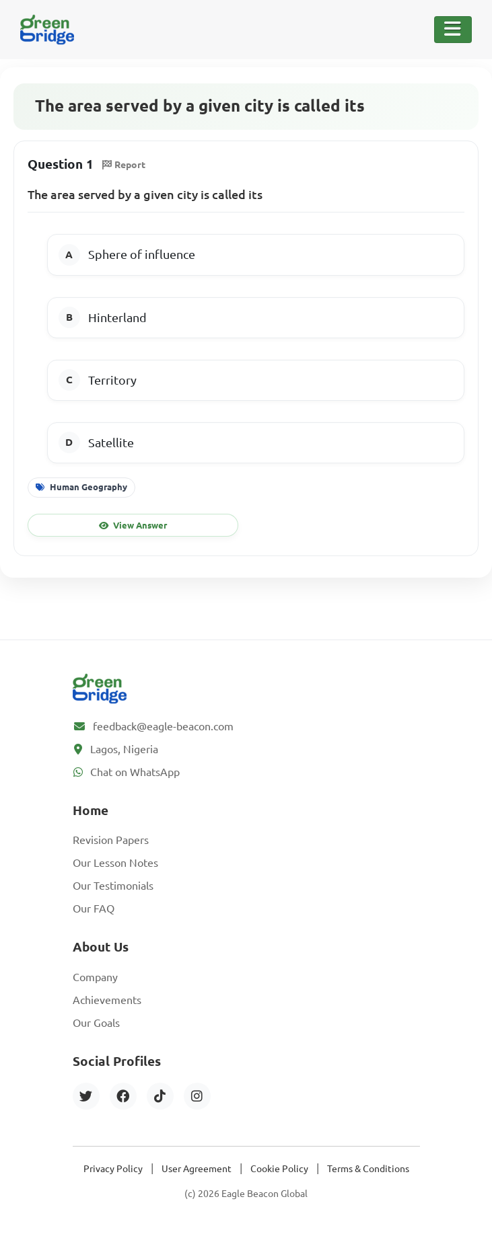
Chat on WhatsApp (135, 772)
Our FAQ (93, 908)
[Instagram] (197, 1096)
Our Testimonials (113, 886)
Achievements (107, 1000)
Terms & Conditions (368, 1168)
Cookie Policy (279, 1168)
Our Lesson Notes (115, 863)
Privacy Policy (113, 1168)
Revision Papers (111, 840)
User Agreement (197, 1168)
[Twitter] (86, 1096)
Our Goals (96, 1023)
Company (95, 977)
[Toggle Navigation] (453, 29)
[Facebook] (123, 1096)
